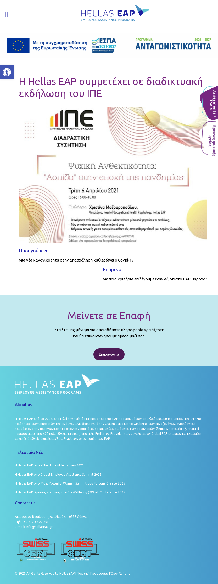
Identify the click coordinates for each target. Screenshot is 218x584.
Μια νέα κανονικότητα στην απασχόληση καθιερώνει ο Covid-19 (76, 260)
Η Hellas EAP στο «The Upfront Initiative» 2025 (49, 465)
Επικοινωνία (109, 354)
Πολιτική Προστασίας (92, 573)
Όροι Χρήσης (120, 573)
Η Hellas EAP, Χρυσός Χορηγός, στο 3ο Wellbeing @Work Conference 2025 (70, 492)
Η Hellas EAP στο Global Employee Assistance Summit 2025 (58, 474)
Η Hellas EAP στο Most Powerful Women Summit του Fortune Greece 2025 (70, 483)
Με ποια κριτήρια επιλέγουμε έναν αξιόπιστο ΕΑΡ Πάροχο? (155, 279)
